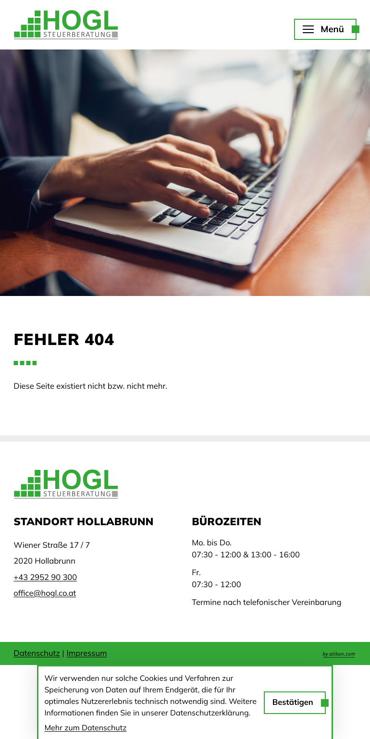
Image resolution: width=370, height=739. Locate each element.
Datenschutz (36, 653)
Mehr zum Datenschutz (85, 727)
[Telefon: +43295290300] (45, 577)
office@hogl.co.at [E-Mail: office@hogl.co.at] (44, 593)
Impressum (87, 653)
